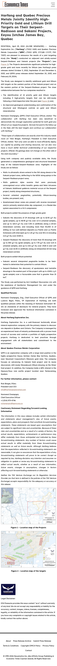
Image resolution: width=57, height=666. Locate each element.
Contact (28, 650)
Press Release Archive (22, 641)
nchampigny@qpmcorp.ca (12, 403)
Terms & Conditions (11, 646)
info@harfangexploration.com (13, 390)
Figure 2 (45, 101)
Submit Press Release (42, 641)
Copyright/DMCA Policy (30, 646)
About (8, 641)
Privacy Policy (48, 646)
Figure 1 (4, 64)
